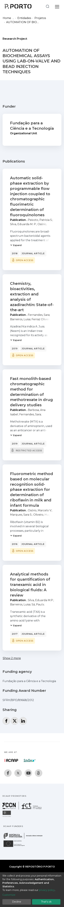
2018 (15, 253)
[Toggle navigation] (57, 6)
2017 (15, 634)
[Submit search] (47, 6)
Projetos (40, 18)
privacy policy (47, 890)
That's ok (46, 901)
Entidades (24, 18)
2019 (15, 348)
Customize (8, 894)
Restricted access (29, 450)
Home (7, 18)
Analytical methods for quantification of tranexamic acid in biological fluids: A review (30, 585)
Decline (16, 901)
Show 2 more (12, 658)
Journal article (33, 253)
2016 (14, 544)
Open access (24, 260)
